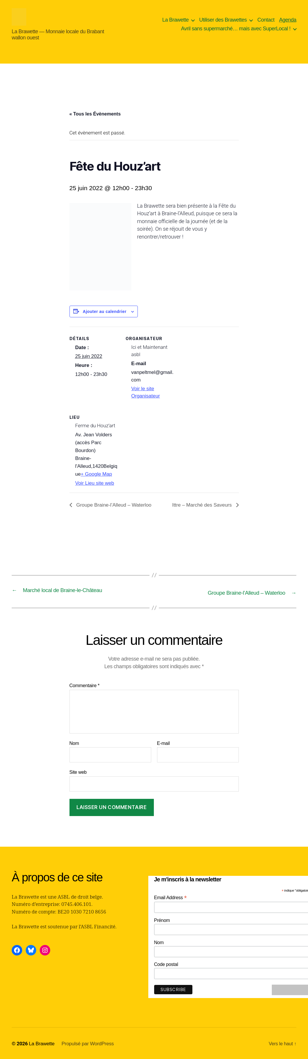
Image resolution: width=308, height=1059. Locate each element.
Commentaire (84, 684)
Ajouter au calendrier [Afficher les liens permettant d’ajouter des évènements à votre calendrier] (104, 311)
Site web (78, 771)
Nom (74, 742)
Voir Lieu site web (94, 483)
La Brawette (175, 20)
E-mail (163, 742)
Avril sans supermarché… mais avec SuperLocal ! (235, 28)
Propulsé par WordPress (88, 1043)
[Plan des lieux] (156, 445)
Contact (265, 20)
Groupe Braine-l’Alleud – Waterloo (113, 505)
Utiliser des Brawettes (223, 20)
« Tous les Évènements (95, 113)
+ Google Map (96, 474)
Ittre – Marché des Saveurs (202, 505)
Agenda (287, 20)
